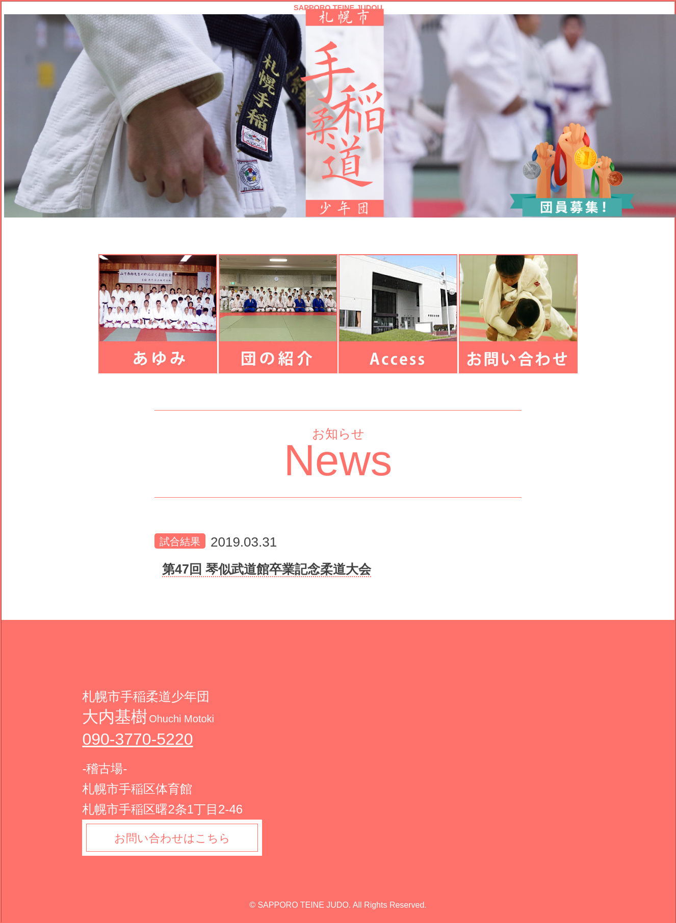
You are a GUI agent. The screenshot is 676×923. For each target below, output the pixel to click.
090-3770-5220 (137, 739)
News (338, 460)
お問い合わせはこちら (173, 838)
